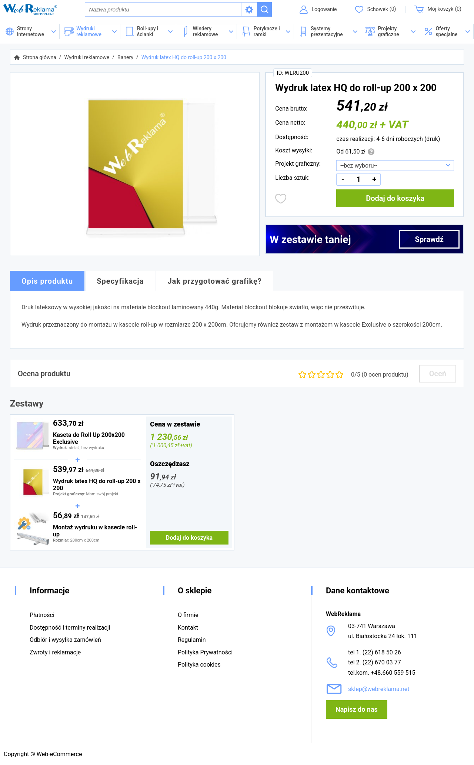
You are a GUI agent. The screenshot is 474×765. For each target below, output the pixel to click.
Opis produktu (47, 281)
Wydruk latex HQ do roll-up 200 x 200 (183, 58)
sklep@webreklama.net (379, 688)
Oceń (437, 374)
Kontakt (188, 627)
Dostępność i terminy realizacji (70, 627)
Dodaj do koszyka (395, 198)
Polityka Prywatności (205, 652)
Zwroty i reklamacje (55, 652)
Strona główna (39, 58)
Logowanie (323, 9)
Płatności (42, 615)
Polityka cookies (199, 664)
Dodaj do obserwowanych (281, 199)
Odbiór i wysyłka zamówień (65, 639)
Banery (125, 58)
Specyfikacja (120, 281)
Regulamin (192, 639)
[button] (446, 32)
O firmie (188, 615)
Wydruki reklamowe (87, 58)
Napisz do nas (357, 709)
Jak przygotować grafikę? (214, 281)
